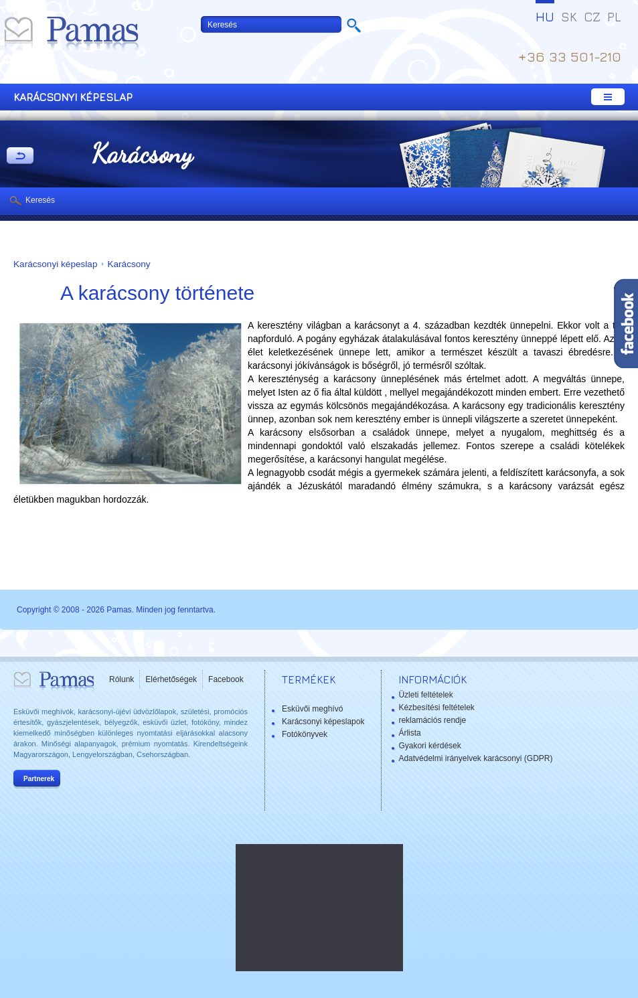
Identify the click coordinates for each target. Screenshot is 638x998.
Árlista (409, 733)
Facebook (226, 679)
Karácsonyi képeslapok (323, 721)
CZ (592, 16)
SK (569, 16)
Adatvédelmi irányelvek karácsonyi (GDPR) (475, 758)
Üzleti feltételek (425, 694)
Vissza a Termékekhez (20, 156)
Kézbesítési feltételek (436, 707)
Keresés (40, 200)
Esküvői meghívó (312, 709)
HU (545, 16)
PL (614, 16)
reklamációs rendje (432, 720)
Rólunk (121, 679)
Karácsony (128, 264)
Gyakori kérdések (429, 745)
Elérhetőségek (171, 679)
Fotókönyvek (304, 734)
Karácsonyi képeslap (55, 264)
